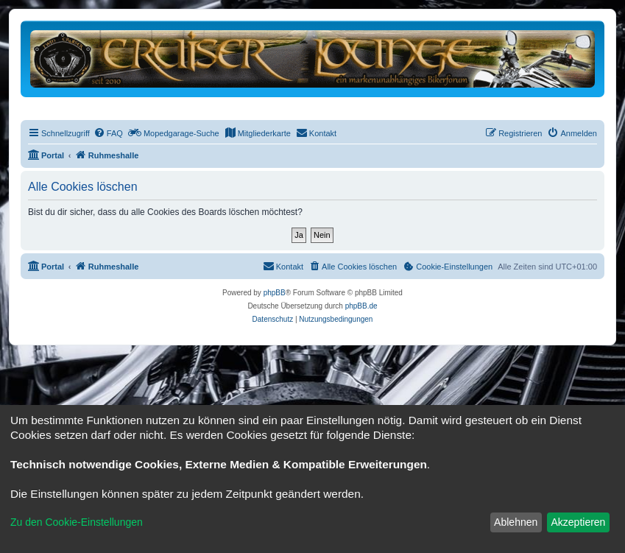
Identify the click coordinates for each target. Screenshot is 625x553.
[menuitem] (108, 133)
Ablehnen (515, 522)
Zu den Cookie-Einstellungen (76, 522)
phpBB (275, 293)
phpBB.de (361, 306)
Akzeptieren (578, 522)
